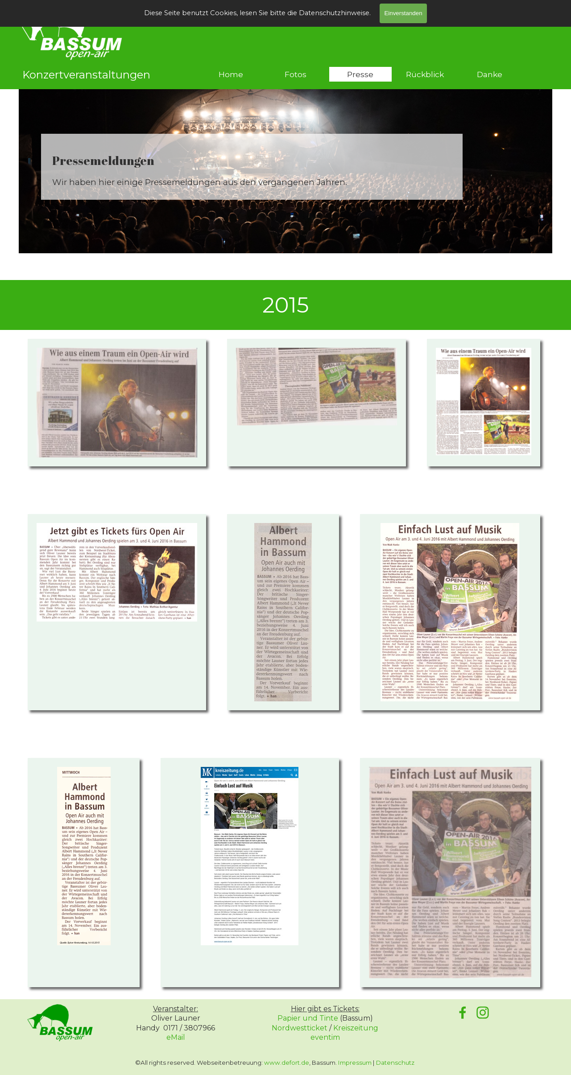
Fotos (295, 74)
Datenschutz (395, 1062)
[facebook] (463, 1012)
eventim (325, 1037)
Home (231, 74)
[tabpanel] (251, 170)
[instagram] (483, 1012)
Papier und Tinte (307, 1018)
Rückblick (425, 74)
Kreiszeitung (355, 1028)
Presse (360, 74)
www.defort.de (286, 1062)
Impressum (355, 1062)
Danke (489, 74)
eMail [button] (175, 1037)
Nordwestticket (299, 1028)
